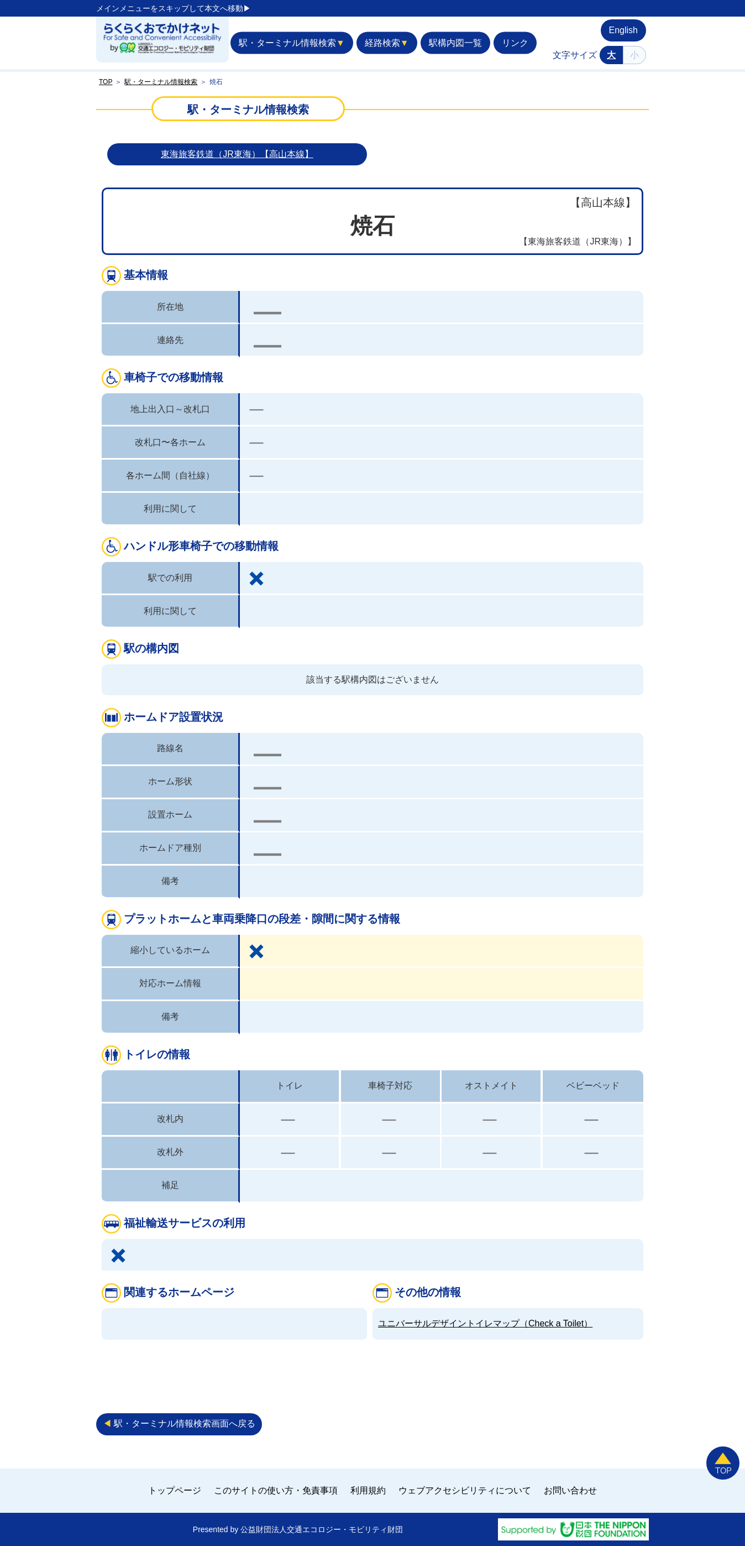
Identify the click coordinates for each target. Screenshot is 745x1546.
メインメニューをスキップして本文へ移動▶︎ (173, 8)
